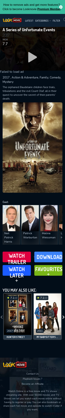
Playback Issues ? (32, 379)
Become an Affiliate (33, 384)
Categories (43, 20)
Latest (29, 20)
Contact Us (32, 373)
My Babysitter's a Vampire (48, 337)
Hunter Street (16, 337)
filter (56, 20)
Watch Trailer (16, 257)
